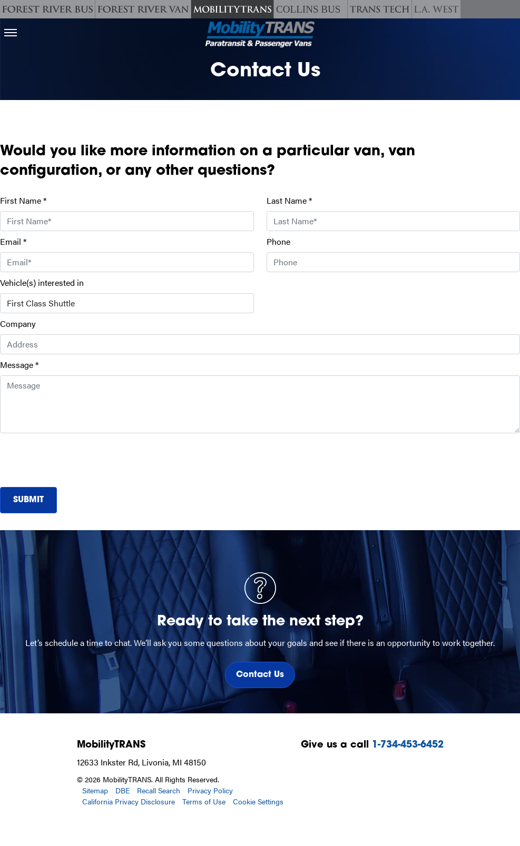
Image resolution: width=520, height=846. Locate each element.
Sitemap (95, 790)
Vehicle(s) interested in (42, 282)
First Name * (23, 200)
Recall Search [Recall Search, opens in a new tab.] (158, 790)
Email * (13, 241)
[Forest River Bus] (47, 9)
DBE (122, 790)
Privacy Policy (210, 790)
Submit (28, 500)
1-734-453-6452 (408, 745)
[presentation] (80, 458)
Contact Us (260, 675)
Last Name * (289, 200)
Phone (278, 241)
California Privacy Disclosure (128, 801)
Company (18, 323)
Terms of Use (203, 801)
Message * (19, 365)
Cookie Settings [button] (258, 801)
